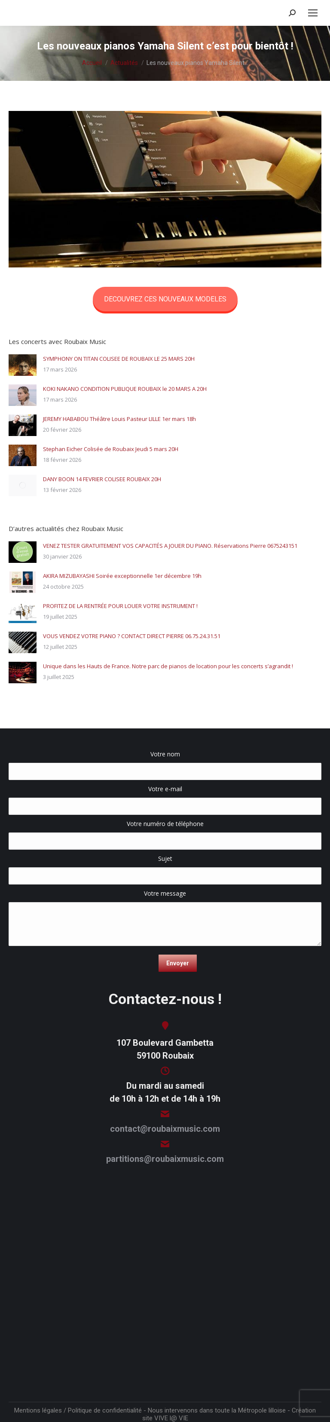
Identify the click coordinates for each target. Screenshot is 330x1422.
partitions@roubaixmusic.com (165, 1159)
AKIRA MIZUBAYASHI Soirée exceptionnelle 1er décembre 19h (122, 576)
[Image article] (23, 365)
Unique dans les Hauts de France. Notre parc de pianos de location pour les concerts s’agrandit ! (168, 666)
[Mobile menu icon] (312, 12)
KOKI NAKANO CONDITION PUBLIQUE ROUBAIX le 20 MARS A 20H (125, 389)
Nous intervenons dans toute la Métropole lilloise (217, 1410)
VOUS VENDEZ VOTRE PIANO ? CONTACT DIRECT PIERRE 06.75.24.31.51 (131, 636)
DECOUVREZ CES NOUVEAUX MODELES (165, 299)
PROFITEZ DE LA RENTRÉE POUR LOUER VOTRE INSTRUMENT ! (120, 606)
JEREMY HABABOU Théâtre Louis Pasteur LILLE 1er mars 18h (119, 419)
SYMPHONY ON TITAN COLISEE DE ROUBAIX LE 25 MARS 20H (119, 358)
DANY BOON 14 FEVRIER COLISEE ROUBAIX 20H (102, 479)
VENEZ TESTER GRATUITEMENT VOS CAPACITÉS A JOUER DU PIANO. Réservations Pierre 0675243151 (170, 546)
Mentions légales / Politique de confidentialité (78, 1410)
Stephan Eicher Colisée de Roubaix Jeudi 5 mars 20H (110, 449)
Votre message (165, 897)
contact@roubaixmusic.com (165, 1129)
